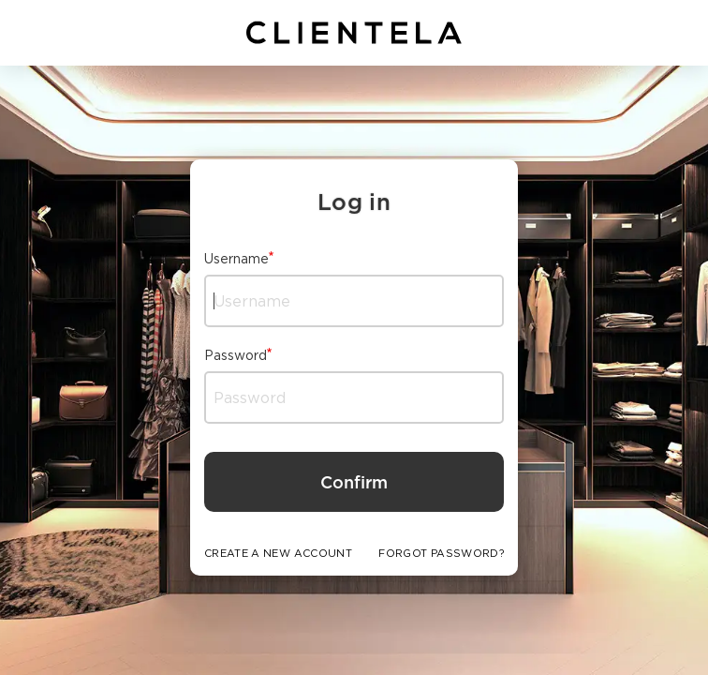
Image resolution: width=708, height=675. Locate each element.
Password (235, 355)
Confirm (354, 481)
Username (236, 258)
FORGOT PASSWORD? (441, 553)
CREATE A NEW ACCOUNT (278, 553)
